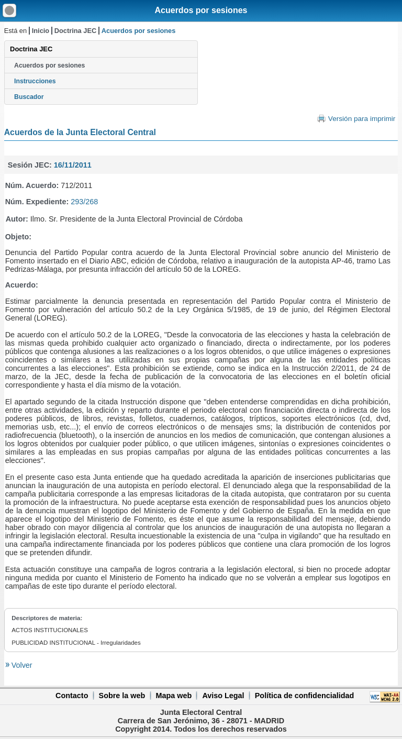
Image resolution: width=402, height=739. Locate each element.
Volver (20, 665)
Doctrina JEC (75, 31)
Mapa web (173, 695)
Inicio (40, 31)
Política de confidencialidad (304, 695)
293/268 (84, 201)
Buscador (28, 97)
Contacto (71, 695)
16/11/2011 (73, 165)
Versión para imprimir (361, 119)
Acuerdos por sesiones (201, 10)
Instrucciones (35, 81)
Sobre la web (122, 695)
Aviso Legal (223, 695)
